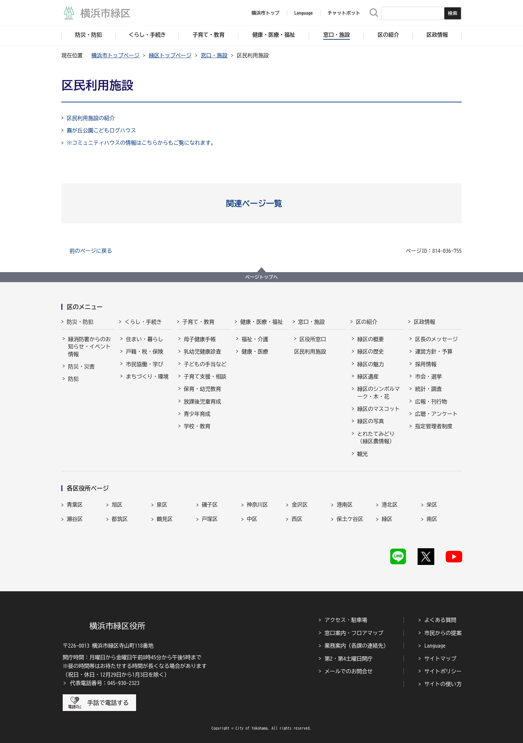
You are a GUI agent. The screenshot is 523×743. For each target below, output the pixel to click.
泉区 (162, 504)
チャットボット (344, 13)
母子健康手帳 (200, 339)
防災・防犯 (80, 321)
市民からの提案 (443, 633)
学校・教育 (197, 426)
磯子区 (210, 504)
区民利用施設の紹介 (91, 118)
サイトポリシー (443, 671)
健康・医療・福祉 (261, 321)
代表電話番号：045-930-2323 (104, 683)
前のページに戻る (90, 250)
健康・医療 (254, 351)
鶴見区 (165, 519)
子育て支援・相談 (205, 376)
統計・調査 (428, 389)
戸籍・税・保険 (144, 351)
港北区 (390, 504)
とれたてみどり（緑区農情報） (376, 437)
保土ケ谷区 (350, 519)
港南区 (345, 504)
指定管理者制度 (433, 426)
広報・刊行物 (431, 401)
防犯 (73, 379)
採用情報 (425, 364)
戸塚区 (210, 519)
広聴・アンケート (436, 414)
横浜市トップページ (115, 55)
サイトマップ (440, 658)
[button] (261, 203)
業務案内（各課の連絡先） (357, 645)
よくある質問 (440, 620)
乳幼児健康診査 (202, 351)
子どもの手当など (205, 364)
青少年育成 (197, 414)
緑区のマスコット (378, 409)
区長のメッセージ (436, 339)
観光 (362, 454)
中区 (252, 519)
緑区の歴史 (370, 351)
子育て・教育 (198, 321)
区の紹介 (366, 321)
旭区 (117, 504)
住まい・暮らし (144, 339)
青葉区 (75, 504)
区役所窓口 (313, 339)
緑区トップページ (170, 55)
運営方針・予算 (433, 351)
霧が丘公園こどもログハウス (101, 130)
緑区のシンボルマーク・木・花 (378, 392)
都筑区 (120, 519)
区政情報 (424, 321)
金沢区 (300, 504)
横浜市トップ (265, 13)
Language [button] (303, 13)
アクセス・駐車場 (346, 620)
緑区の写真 (370, 421)
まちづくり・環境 (147, 376)
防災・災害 (81, 366)
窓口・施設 (214, 55)
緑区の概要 (370, 339)
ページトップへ (261, 277)
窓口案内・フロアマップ (354, 633)
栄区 (432, 504)
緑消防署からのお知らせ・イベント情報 (89, 346)
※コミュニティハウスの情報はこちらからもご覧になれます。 (141, 142)
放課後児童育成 (202, 401)
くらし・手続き (143, 321)
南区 (432, 519)
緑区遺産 (368, 376)
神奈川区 (257, 504)
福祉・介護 (254, 339)
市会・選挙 (428, 376)
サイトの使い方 (443, 684)
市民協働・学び (144, 364)
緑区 (387, 519)
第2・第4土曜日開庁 (349, 658)
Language (435, 645)
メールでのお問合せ (349, 671)
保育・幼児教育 (202, 389)
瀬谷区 (75, 519)
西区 (297, 519)
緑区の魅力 (370, 364)
